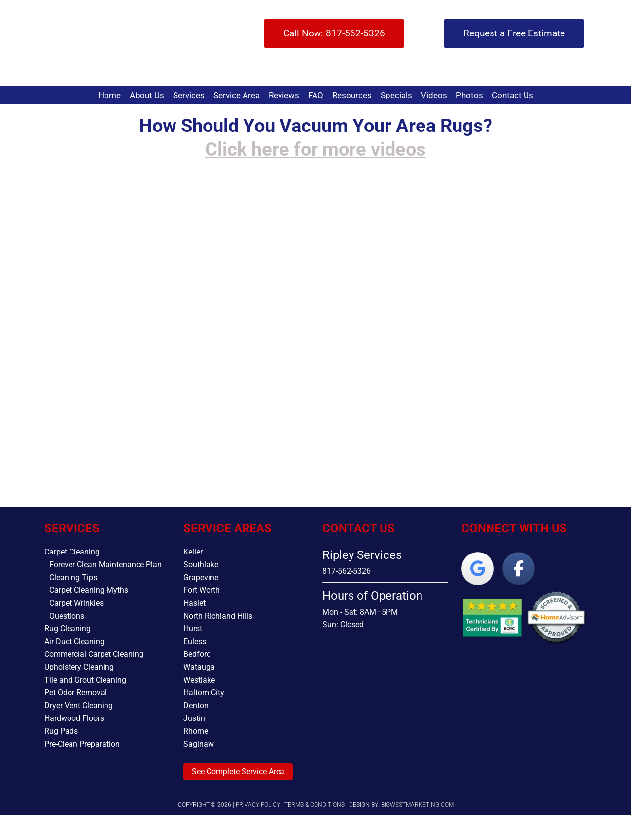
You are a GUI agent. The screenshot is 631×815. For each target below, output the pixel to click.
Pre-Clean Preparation (82, 744)
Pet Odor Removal (75, 692)
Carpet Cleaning (72, 551)
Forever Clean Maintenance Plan (105, 564)
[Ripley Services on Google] (477, 568)
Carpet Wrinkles (76, 603)
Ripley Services (78, 43)
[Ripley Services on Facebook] (518, 568)
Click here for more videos (315, 149)
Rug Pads (61, 731)
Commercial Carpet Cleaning (93, 654)
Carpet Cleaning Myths (88, 590)
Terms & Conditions (314, 804)
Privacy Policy (258, 804)
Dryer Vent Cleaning (78, 705)
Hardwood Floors (74, 718)
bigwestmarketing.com (417, 804)
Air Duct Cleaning (74, 641)
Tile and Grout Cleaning (85, 680)
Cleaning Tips (73, 577)
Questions (66, 615)
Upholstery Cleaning (79, 667)
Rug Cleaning (67, 628)
